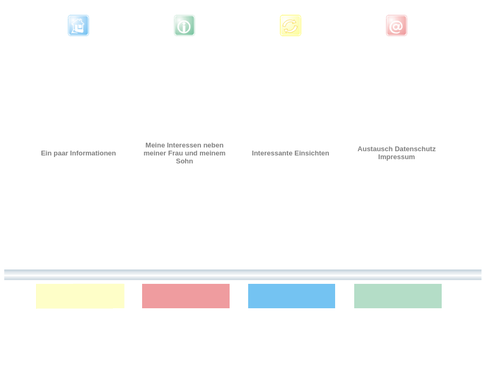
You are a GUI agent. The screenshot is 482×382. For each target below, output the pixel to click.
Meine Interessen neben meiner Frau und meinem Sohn (185, 153)
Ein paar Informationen (78, 153)
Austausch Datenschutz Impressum (396, 153)
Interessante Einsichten (290, 153)
